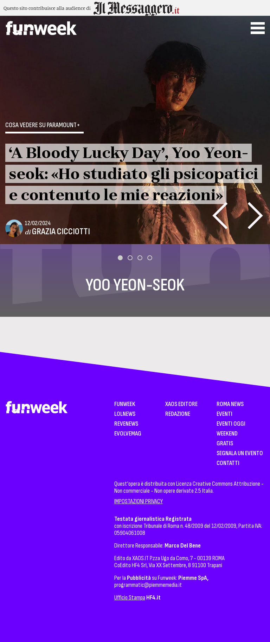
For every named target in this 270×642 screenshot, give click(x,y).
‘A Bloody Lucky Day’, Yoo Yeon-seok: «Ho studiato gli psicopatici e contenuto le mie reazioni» (133, 174)
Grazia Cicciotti (61, 231)
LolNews (124, 414)
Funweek (124, 404)
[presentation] (219, 215)
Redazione (177, 414)
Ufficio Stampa (129, 597)
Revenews (126, 424)
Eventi (224, 414)
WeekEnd (227, 434)
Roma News (230, 404)
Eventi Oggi (231, 424)
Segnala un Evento (240, 453)
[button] (120, 258)
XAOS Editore (181, 404)
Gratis (225, 443)
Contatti (228, 463)
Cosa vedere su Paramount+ (42, 125)
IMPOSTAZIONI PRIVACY (138, 501)
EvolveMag (127, 434)
